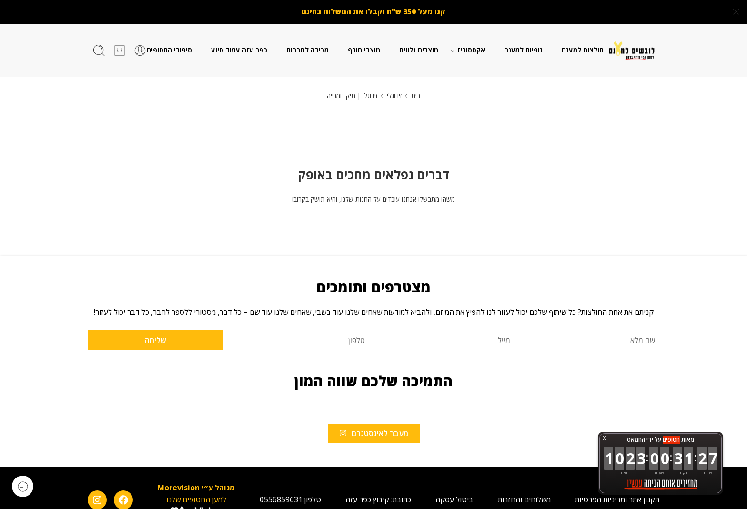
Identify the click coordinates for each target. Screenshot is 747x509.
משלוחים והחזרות (524, 497)
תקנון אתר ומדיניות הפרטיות (617, 497)
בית (415, 93)
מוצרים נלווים (418, 47)
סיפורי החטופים (169, 48)
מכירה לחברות (307, 47)
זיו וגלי (394, 93)
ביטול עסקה (454, 497)
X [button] (604, 438)
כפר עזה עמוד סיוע (239, 47)
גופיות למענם (523, 47)
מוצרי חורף (364, 47)
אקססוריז (471, 48)
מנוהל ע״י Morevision (196, 485)
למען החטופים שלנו (196, 497)
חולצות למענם (583, 47)
